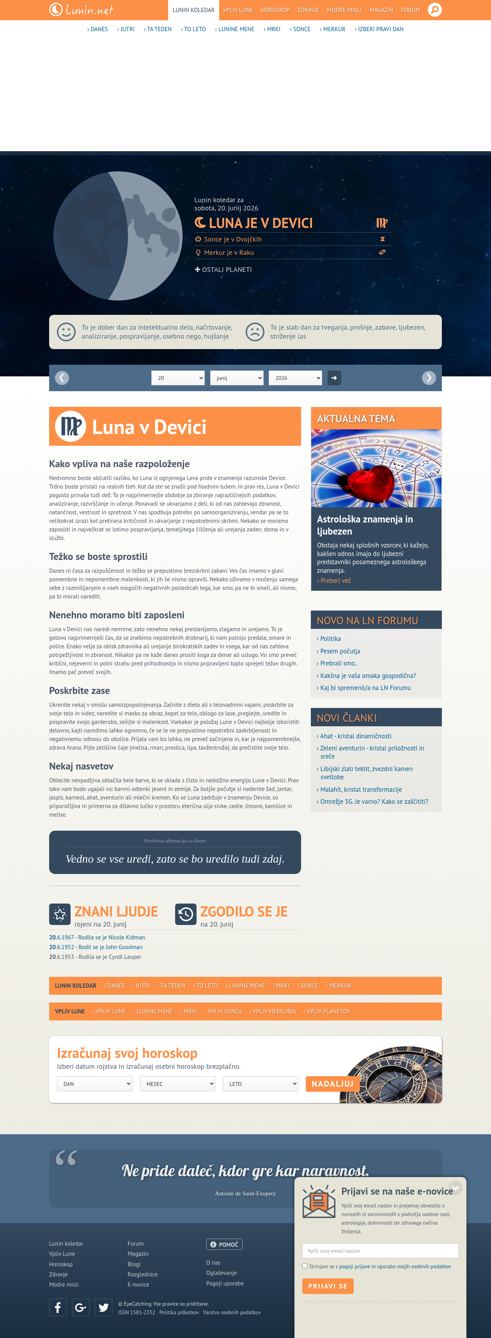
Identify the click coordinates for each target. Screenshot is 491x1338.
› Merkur (333, 29)
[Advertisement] (246, 96)
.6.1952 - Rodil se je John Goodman (96, 947)
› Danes (97, 29)
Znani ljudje (116, 911)
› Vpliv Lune (109, 1011)
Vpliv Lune (238, 10)
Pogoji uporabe (225, 1283)
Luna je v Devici (294, 222)
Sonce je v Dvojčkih (294, 239)
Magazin (382, 10)
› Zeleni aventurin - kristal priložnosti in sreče (370, 752)
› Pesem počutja (338, 651)
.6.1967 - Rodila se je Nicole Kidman (97, 937)
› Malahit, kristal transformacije (359, 790)
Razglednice (143, 1274)
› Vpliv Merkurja (273, 1011)
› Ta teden (158, 29)
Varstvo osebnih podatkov (232, 1312)
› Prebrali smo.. (337, 663)
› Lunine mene (235, 29)
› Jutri (126, 29)
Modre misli (344, 10)
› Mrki (272, 29)
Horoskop (275, 10)
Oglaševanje (221, 1272)
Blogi (134, 1264)
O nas (213, 1262)
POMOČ (228, 1244)
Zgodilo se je (244, 911)
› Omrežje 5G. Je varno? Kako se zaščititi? (372, 802)
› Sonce (300, 29)
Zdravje (308, 10)
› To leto (193, 29)
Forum (410, 10)
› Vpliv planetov (327, 1011)
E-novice (138, 1284)
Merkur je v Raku (294, 252)
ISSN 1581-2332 (136, 1312)
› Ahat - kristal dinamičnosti (354, 736)
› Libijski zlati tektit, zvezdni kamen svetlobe (365, 773)
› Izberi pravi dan (379, 29)
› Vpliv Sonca (223, 1011)
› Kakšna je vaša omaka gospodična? (366, 676)
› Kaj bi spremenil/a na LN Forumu (364, 688)
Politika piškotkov (179, 1312)
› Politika (329, 639)
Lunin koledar (194, 10)
